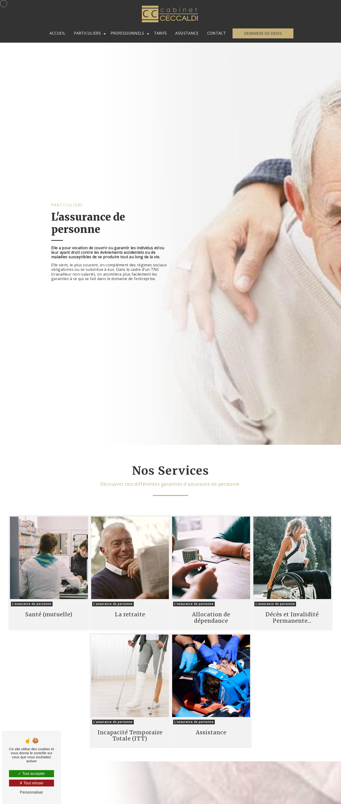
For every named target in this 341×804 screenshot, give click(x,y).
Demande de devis (263, 33)
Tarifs (160, 33)
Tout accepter (31, 774)
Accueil (57, 33)
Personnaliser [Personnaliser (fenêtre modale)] (31, 792)
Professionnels (127, 33)
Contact (216, 33)
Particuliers (87, 33)
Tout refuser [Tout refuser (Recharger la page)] (31, 783)
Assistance (186, 33)
